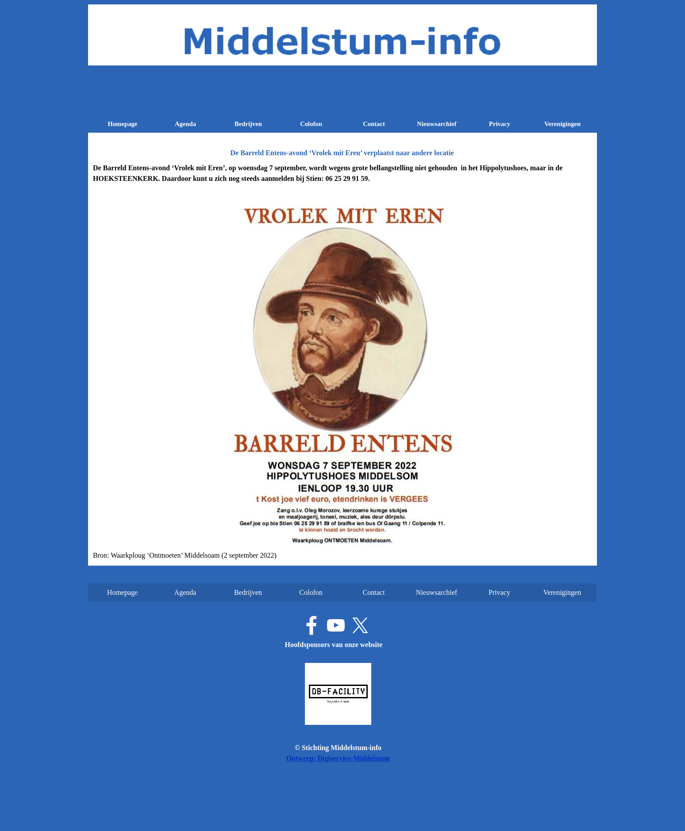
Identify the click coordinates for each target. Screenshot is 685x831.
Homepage (123, 123)
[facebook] (311, 625)
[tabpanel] (342, 362)
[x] (360, 625)
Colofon (311, 123)
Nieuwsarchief (436, 123)
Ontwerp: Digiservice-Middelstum (338, 758)
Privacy (499, 123)
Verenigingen (562, 123)
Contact (374, 123)
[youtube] (336, 625)
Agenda (185, 123)
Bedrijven (248, 123)
